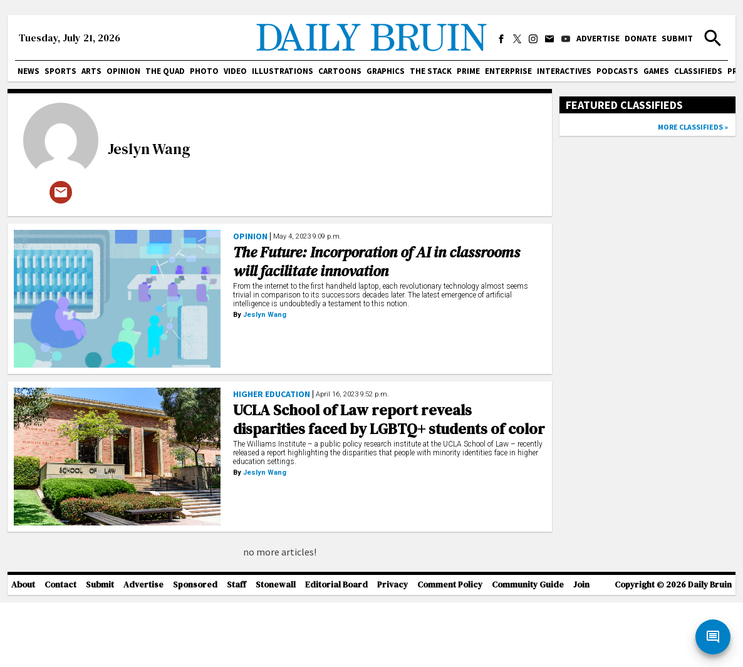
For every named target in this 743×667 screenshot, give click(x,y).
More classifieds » (693, 127)
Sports (60, 71)
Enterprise (508, 71)
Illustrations (282, 71)
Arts (91, 71)
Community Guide (528, 650)
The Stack (431, 71)
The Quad (165, 71)
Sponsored (195, 650)
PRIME (468, 71)
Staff (236, 650)
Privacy (392, 650)
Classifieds (698, 71)
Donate (641, 38)
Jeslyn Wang (149, 148)
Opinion (123, 71)
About (23, 650)
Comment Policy (449, 650)
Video (235, 71)
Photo (204, 71)
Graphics (385, 71)
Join (581, 650)
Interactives (564, 71)
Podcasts (617, 71)
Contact (60, 650)
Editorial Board (336, 650)
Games (656, 71)
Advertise (598, 38)
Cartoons (339, 71)
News (28, 71)
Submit (677, 38)
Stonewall (276, 650)
